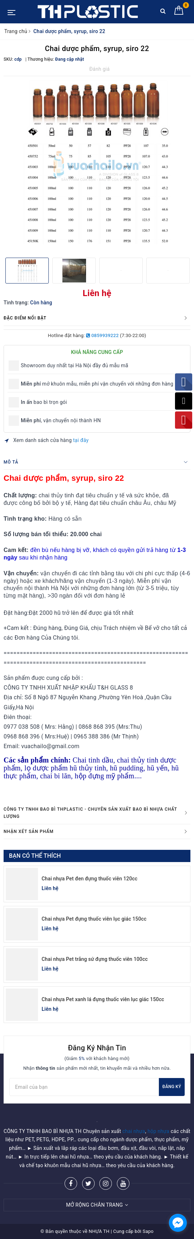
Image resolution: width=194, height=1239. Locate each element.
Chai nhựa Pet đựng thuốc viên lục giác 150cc (94, 919)
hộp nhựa (158, 1131)
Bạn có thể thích (35, 855)
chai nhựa (133, 1131)
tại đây (81, 440)
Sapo (148, 1231)
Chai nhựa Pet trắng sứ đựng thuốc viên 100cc (95, 959)
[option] (97, 166)
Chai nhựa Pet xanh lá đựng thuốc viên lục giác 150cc (103, 999)
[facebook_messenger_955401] (178, 1223)
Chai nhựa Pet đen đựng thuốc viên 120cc (89, 878)
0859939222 (102, 335)
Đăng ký (171, 1086)
